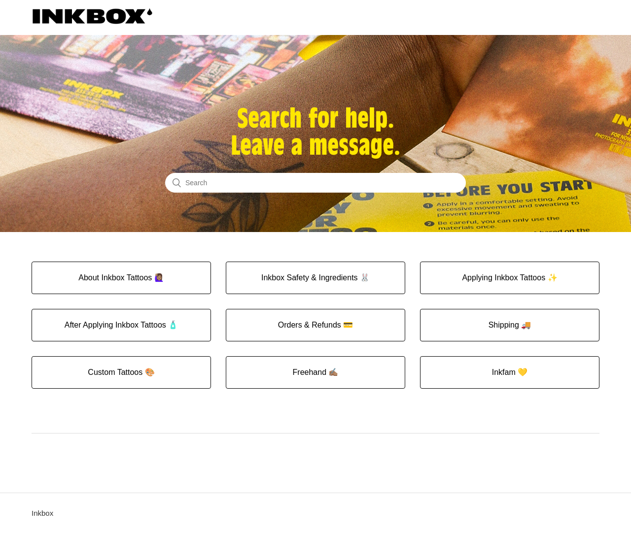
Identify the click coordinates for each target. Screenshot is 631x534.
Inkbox (42, 513)
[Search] (315, 183)
